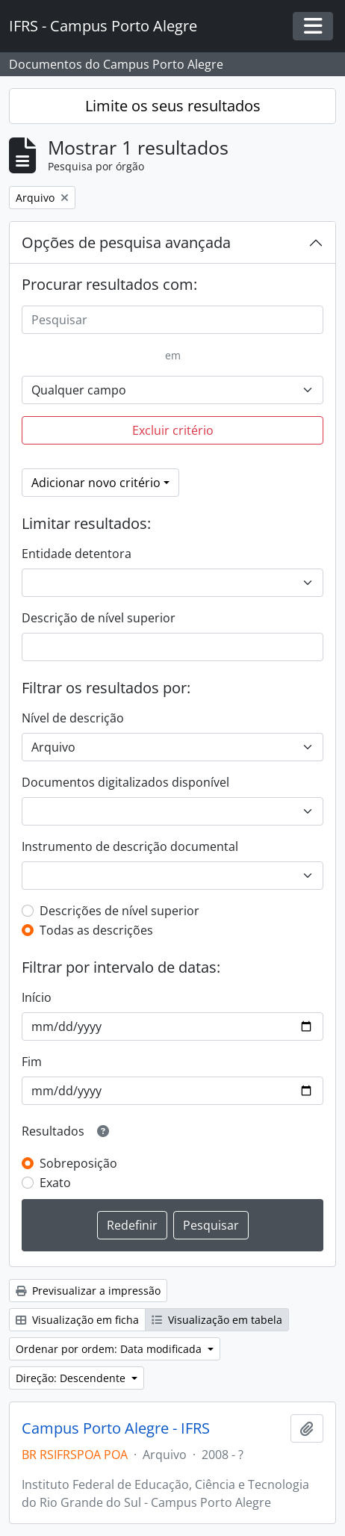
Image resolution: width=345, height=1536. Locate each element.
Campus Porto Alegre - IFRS (116, 1428)
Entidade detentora (76, 553)
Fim (32, 1061)
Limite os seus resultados (173, 106)
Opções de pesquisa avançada (126, 242)
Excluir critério (173, 430)
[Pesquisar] (172, 320)
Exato (55, 1182)
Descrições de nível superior (119, 910)
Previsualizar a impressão (88, 1290)
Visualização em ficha (77, 1320)
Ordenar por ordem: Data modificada (110, 1349)
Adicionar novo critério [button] (96, 482)
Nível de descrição (73, 718)
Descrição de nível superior (98, 618)
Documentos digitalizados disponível (125, 782)
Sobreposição (78, 1163)
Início (37, 997)
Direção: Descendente (72, 1378)
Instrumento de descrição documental (130, 846)
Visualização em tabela (217, 1320)
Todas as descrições (96, 930)
